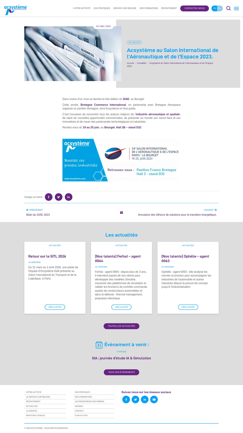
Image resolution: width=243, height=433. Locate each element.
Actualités (134, 42)
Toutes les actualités (121, 326)
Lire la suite (54, 307)
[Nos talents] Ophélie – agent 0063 (185, 258)
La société (31, 411)
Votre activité (82, 8)
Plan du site (81, 415)
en (219, 8)
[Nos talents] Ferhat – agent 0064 (118, 258)
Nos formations (149, 8)
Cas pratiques (102, 8)
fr (214, 8)
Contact (79, 411)
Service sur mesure (124, 8)
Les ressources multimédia (89, 401)
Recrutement (169, 8)
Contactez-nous (195, 8)
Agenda (79, 406)
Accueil (130, 63)
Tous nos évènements (121, 372)
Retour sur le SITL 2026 (47, 256)
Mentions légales (35, 415)
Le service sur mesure (38, 397)
